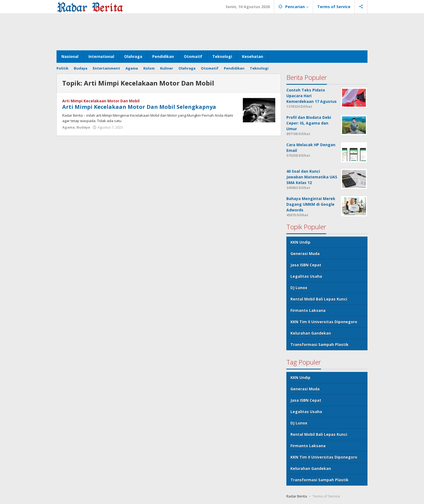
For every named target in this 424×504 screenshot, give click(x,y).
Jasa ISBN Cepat (305, 264)
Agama (68, 127)
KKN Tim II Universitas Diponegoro (323, 321)
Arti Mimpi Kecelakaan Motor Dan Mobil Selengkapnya (139, 106)
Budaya (83, 127)
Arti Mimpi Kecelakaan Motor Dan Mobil (101, 100)
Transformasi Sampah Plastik (319, 344)
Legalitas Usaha (306, 276)
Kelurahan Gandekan (310, 333)
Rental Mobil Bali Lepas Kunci (318, 299)
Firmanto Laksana (308, 310)
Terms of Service (326, 496)
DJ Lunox (298, 287)
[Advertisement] (212, 31)
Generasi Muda (305, 253)
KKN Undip (300, 242)
